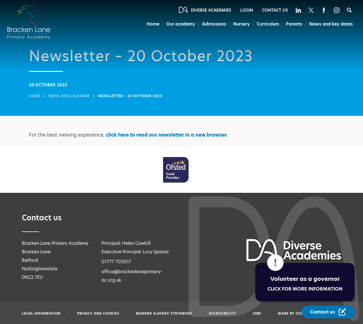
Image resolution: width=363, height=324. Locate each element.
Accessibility (222, 313)
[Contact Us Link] (328, 312)
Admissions (214, 24)
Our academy (180, 24)
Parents (294, 24)
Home (153, 24)
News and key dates (331, 24)
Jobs (256, 313)
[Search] (349, 10)
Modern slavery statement (164, 313)
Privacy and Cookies (98, 313)
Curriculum (268, 24)
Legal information (41, 313)
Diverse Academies (211, 10)
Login (246, 10)
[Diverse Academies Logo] (32, 15)
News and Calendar (69, 96)
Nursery (241, 24)
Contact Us (275, 10)
